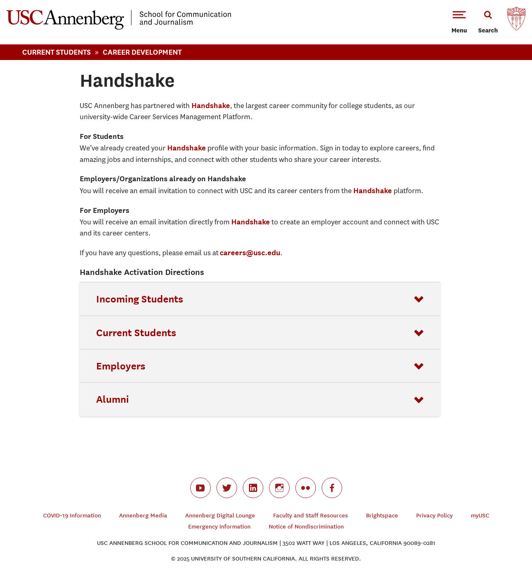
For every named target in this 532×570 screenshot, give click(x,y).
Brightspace (382, 515)
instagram (279, 488)
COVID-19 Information (72, 515)
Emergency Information (219, 526)
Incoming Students (139, 299)
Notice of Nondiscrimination (306, 526)
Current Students (56, 52)
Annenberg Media (143, 515)
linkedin (253, 488)
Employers (120, 366)
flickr (305, 488)
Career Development (142, 52)
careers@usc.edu (250, 252)
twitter (226, 488)
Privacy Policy (434, 515)
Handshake (210, 105)
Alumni (112, 399)
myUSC (480, 515)
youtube (200, 488)
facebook (332, 488)
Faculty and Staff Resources (310, 515)
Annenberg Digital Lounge (220, 515)
